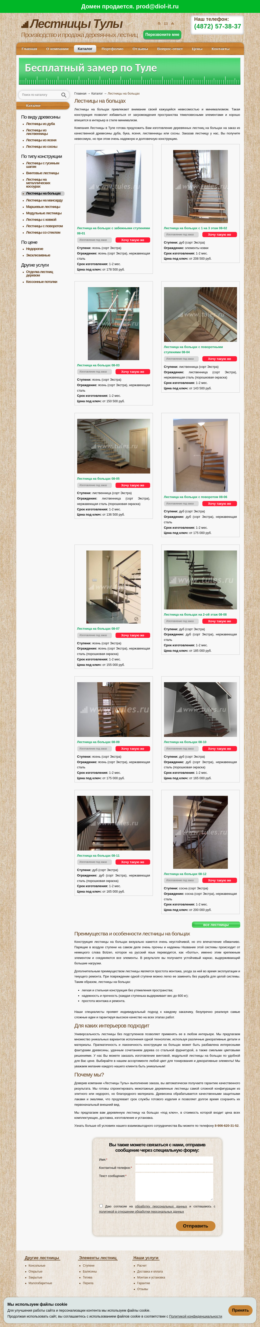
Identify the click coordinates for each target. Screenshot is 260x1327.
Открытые (36, 1271)
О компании (57, 49)
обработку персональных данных (161, 1206)
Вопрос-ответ (170, 49)
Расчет (142, 1265)
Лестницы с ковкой (41, 220)
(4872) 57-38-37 (217, 26)
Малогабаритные (40, 1283)
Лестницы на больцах (43, 193)
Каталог (85, 49)
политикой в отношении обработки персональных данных (141, 1211)
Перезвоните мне (162, 34)
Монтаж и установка (151, 1277)
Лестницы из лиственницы (37, 132)
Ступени (89, 1265)
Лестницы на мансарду (44, 200)
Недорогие (34, 249)
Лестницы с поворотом (44, 226)
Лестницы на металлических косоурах (38, 182)
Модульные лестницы (44, 213)
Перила (88, 1283)
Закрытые (35, 1277)
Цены (197, 49)
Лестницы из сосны (41, 147)
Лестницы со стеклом (43, 232)
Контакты (220, 49)
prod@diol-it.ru (157, 6)
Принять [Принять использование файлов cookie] (240, 1310)
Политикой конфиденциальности (195, 1316)
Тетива (87, 1277)
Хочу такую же (132, 240)
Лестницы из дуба (40, 124)
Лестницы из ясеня (41, 140)
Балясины (90, 1271)
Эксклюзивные (38, 255)
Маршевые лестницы (43, 207)
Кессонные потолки (41, 282)
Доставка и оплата (150, 1271)
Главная (29, 49)
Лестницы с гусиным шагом (42, 165)
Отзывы (140, 49)
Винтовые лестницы (42, 173)
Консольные (37, 1265)
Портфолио (112, 49)
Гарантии (143, 1283)
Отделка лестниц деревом (39, 273)
